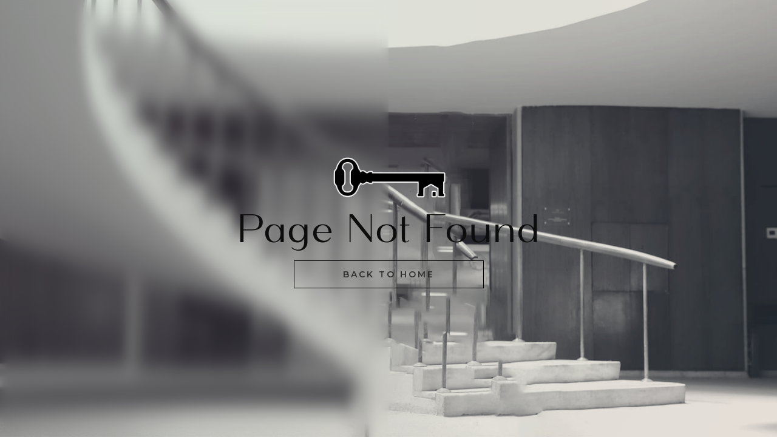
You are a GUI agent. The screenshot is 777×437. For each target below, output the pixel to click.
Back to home (389, 274)
